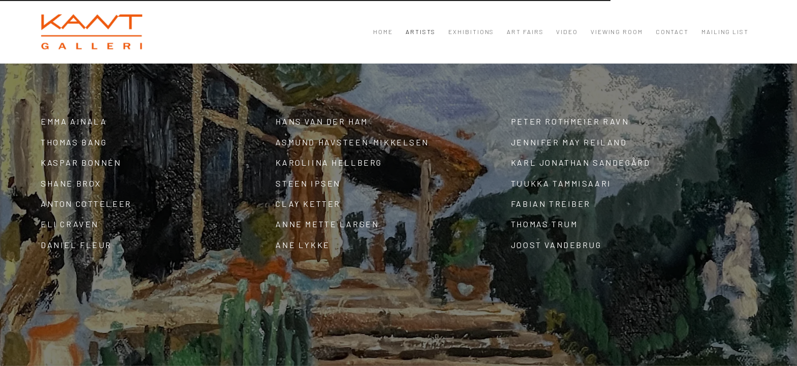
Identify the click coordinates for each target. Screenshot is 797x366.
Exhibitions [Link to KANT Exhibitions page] (471, 31)
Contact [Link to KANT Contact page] (672, 31)
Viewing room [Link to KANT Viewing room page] (617, 31)
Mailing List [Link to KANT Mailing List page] (725, 31)
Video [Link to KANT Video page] (567, 31)
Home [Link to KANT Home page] (383, 31)
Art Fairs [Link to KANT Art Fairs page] (525, 31)
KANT (91, 31)
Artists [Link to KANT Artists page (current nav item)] (421, 31)
